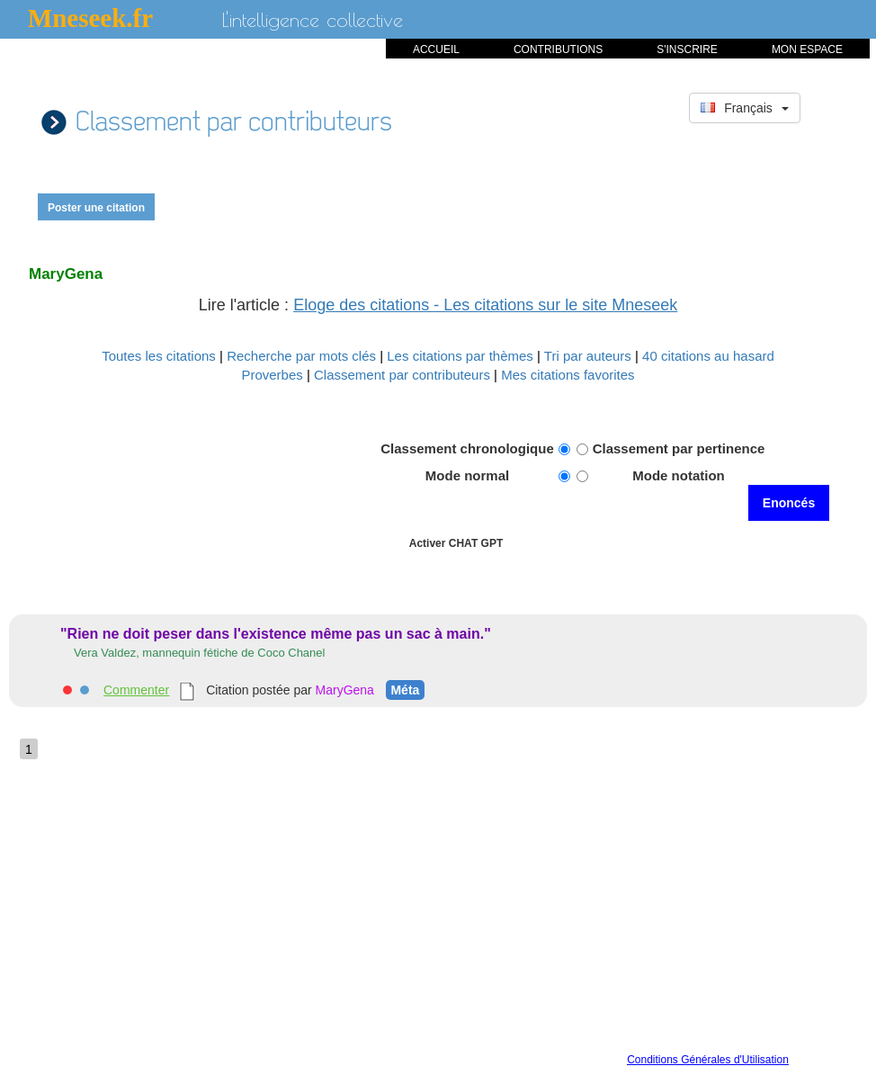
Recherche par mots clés (303, 355)
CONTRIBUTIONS (558, 49)
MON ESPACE (807, 49)
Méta (404, 690)
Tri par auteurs (589, 355)
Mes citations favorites (567, 374)
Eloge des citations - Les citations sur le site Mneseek (485, 305)
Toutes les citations (160, 355)
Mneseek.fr (90, 18)
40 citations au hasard (708, 355)
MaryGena (345, 690)
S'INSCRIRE (687, 49)
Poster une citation (96, 208)
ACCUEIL (436, 49)
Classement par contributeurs (404, 374)
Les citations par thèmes (462, 355)
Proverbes (271, 374)
